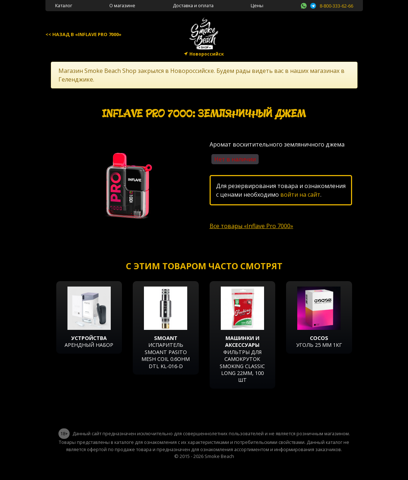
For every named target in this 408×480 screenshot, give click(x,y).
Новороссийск (206, 54)
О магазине (122, 5)
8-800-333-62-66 (336, 6)
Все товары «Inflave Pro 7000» (251, 226)
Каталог (63, 5)
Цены (257, 5)
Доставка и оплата (193, 5)
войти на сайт (300, 194)
